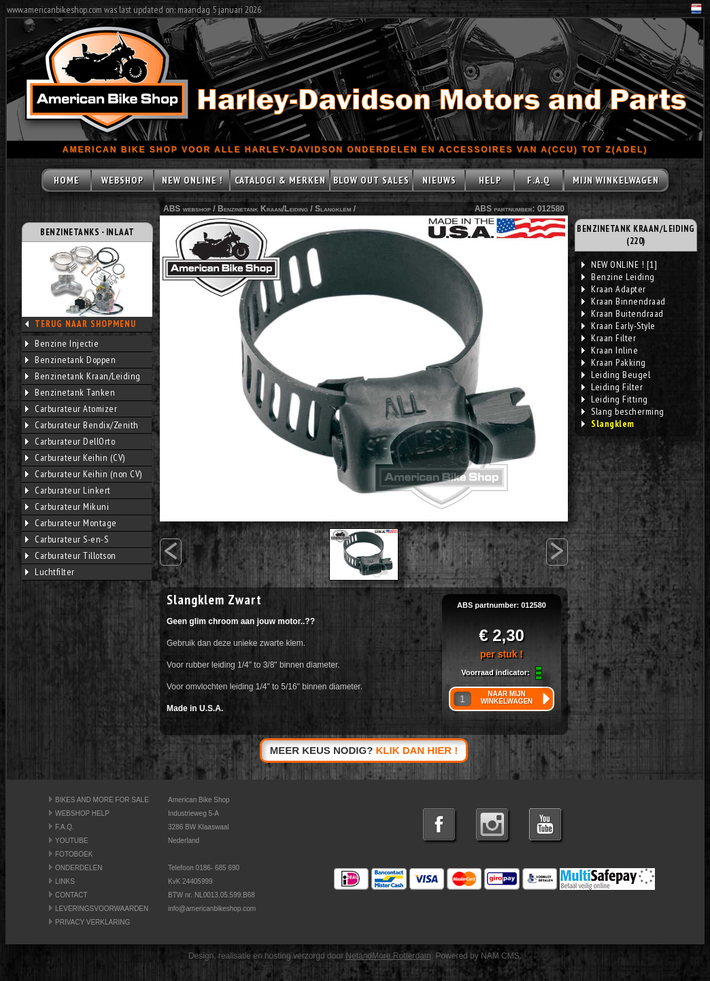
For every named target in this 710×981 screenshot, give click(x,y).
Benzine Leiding (618, 277)
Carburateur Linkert (68, 490)
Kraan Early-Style (618, 326)
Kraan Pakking (613, 362)
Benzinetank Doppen (70, 360)
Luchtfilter (50, 572)
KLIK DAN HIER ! (417, 750)
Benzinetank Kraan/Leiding (83, 376)
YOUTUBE (71, 840)
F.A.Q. (64, 827)
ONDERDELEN (78, 868)
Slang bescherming (622, 411)
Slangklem (333, 208)
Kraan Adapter (613, 289)
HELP (490, 180)
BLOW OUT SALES (371, 180)
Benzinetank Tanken (70, 392)
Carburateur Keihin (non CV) (83, 474)
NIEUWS (439, 180)
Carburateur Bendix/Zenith (82, 425)
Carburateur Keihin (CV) (75, 457)
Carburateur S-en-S (66, 539)
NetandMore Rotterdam (387, 956)
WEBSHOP (122, 180)
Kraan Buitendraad (622, 313)
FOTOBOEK (73, 854)
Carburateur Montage (71, 523)
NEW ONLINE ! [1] (619, 264)
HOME (67, 180)
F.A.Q (538, 180)
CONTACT (71, 895)
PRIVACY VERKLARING (92, 922)
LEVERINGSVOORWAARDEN (101, 908)
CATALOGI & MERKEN (280, 180)
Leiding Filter (612, 387)
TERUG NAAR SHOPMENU (85, 324)
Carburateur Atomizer (71, 408)
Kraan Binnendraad (623, 301)
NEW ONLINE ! (192, 180)
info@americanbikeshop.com (212, 908)
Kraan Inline (609, 350)
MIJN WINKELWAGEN (616, 180)
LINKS (65, 881)
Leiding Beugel (615, 374)
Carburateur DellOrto (70, 441)
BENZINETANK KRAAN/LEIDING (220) (636, 235)
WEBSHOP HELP (82, 813)
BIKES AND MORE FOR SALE (102, 800)
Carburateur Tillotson (70, 555)
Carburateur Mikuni (67, 506)
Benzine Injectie (62, 343)
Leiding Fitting (614, 399)
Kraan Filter (608, 338)
